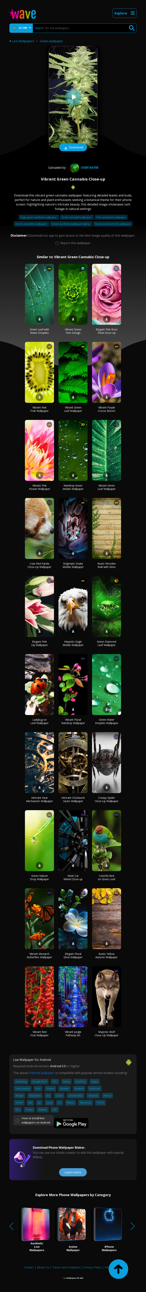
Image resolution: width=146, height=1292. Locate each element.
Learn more (73, 1172)
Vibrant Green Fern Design (73, 331)
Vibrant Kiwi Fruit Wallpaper (39, 409)
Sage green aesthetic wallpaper (38, 217)
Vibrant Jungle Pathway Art (73, 1033)
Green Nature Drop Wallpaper (39, 877)
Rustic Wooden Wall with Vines (106, 565)
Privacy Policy (92, 1267)
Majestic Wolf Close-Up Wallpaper (106, 1033)
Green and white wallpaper (31, 224)
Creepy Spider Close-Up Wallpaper (106, 799)
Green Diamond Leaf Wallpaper (106, 643)
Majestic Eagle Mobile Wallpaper (73, 643)
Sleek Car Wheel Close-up (73, 877)
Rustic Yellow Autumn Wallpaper (106, 955)
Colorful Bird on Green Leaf (106, 877)
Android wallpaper (42, 1073)
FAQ (107, 1267)
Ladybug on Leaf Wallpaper (39, 721)
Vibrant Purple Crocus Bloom (106, 409)
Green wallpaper (51, 41)
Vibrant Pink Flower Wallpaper (39, 487)
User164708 (83, 167)
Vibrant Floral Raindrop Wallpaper (73, 721)
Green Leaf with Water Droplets (39, 331)
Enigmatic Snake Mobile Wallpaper (73, 565)
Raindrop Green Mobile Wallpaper (73, 487)
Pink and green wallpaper (111, 217)
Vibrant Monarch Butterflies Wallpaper (39, 955)
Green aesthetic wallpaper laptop (71, 224)
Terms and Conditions (66, 1267)
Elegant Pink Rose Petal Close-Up (107, 331)
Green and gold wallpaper (77, 217)
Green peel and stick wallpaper (113, 224)
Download (73, 147)
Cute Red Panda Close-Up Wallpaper (39, 565)
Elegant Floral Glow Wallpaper (73, 955)
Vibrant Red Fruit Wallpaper (39, 1033)
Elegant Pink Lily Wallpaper (39, 643)
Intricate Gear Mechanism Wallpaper (39, 799)
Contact (29, 1267)
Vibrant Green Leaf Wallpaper (73, 409)
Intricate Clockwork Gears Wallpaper (73, 799)
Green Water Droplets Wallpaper (106, 721)
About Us (43, 1267)
